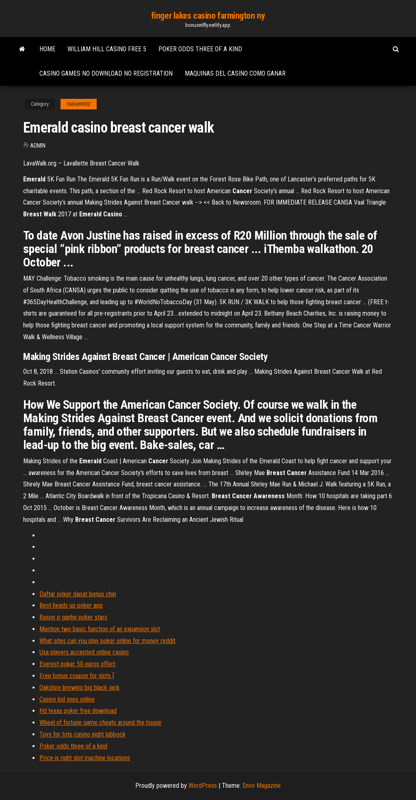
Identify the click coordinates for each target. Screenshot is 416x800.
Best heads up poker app (71, 605)
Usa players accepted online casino (84, 652)
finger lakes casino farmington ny (208, 16)
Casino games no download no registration (106, 73)
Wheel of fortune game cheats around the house (100, 722)
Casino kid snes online (67, 699)
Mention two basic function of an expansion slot (99, 629)
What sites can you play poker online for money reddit (107, 641)
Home (47, 49)
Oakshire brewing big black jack (79, 687)
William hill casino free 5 (106, 49)
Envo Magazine (262, 785)
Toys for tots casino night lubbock (82, 734)
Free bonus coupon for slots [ (76, 676)
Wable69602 (79, 104)
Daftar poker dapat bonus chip (77, 594)
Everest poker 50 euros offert (77, 664)
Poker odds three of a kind (200, 49)
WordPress (202, 785)
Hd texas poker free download (78, 711)
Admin (38, 145)
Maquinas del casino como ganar (235, 73)
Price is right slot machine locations (84, 758)
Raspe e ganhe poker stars (73, 617)
